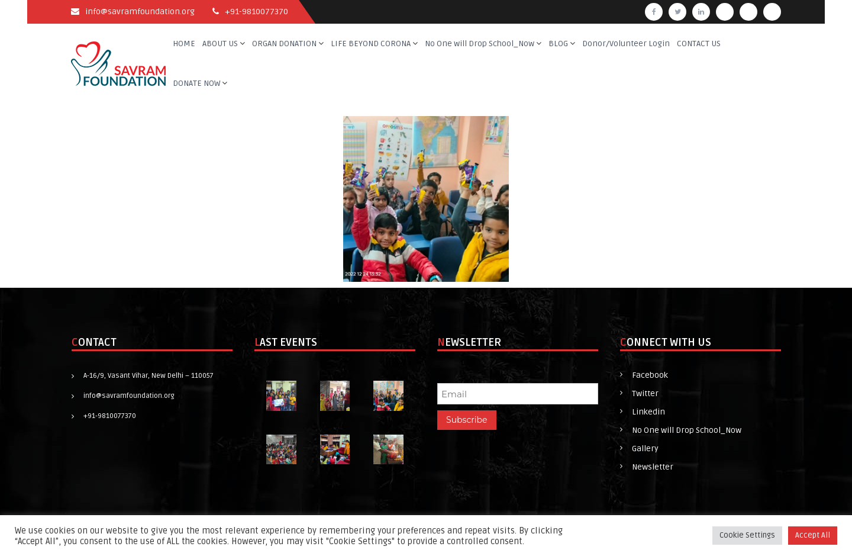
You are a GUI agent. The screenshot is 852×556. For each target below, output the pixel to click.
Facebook (650, 375)
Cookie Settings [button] (747, 535)
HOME (184, 43)
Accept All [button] (812, 535)
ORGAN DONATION (284, 43)
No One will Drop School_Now (479, 43)
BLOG (558, 43)
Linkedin (648, 412)
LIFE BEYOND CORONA (371, 43)
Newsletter (652, 467)
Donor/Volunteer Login (626, 43)
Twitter (645, 393)
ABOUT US (220, 43)
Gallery (645, 448)
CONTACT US (699, 43)
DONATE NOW (196, 83)
